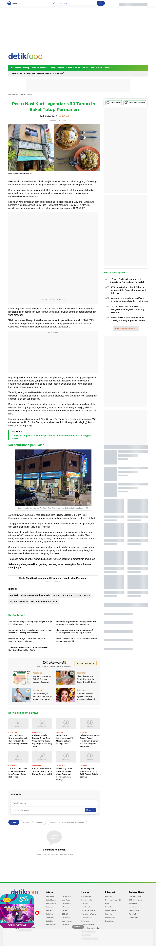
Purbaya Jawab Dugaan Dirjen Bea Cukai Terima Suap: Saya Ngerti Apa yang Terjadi (42, 740)
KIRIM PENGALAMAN (134, 102)
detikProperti (51, 924)
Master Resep (44, 73)
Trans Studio (86, 918)
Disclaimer (109, 921)
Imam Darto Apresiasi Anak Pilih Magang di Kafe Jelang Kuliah (65, 739)
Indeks (107, 67)
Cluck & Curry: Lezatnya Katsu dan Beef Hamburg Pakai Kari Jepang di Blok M (74, 631)
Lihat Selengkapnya (125, 328)
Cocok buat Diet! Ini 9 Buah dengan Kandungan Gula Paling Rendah (127, 309)
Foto (92, 67)
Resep (26, 67)
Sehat (85, 67)
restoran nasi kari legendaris (35, 595)
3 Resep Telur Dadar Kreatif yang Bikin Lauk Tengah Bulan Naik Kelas (18, 772)
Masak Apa (58, 73)
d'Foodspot (29, 73)
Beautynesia (134, 910)
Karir (107, 903)
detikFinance (51, 903)
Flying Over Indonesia (90, 928)
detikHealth (66, 903)
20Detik (65, 914)
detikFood (13, 94)
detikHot (49, 910)
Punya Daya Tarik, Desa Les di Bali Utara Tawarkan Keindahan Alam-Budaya (64, 774)
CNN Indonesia (135, 896)
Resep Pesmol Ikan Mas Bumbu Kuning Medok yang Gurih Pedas (127, 319)
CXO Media (133, 918)
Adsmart (84, 903)
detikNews (50, 896)
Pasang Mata (86, 900)
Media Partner (110, 910)
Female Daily (134, 914)
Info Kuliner (26, 94)
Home (18, 67)
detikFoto (66, 918)
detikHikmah (67, 921)
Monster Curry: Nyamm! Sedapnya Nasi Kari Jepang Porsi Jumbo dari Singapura (76, 622)
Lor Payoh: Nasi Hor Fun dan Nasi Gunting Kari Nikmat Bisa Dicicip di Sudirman (29, 631)
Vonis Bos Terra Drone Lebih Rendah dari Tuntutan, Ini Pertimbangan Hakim (18, 739)
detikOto (49, 921)
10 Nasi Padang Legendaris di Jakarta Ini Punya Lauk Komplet (127, 280)
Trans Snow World (88, 914)
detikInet (49, 907)
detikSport (50, 914)
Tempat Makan (56, 67)
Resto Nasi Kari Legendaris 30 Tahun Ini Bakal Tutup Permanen (53, 578)
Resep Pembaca (39, 67)
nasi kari (14, 595)
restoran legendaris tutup (44, 601)
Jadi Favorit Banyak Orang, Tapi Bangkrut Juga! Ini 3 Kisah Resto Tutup (30, 622)
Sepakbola (50, 918)
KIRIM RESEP (113, 102)
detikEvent (85, 907)
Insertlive (132, 907)
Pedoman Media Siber (114, 900)
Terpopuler (16, 73)
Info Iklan (108, 914)
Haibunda (133, 903)
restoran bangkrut (19, 601)
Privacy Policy (110, 918)
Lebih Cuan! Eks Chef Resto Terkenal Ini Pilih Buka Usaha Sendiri (76, 640)
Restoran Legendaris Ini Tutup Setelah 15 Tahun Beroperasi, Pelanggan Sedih (51, 437)
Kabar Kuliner (73, 67)
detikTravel (66, 896)
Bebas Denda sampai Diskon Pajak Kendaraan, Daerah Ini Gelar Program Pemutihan (90, 740)
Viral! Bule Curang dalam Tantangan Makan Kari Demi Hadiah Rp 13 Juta (28, 648)
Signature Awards (88, 910)
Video (99, 67)
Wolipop (65, 907)
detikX (64, 910)
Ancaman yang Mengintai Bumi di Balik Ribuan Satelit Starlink (89, 772)
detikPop (65, 924)
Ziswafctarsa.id (87, 924)
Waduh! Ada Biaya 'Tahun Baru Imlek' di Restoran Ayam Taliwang (26, 640)
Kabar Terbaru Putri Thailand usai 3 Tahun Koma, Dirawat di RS (42, 771)
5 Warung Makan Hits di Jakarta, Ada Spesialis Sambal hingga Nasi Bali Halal (128, 290)
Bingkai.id (85, 921)
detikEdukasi (51, 900)
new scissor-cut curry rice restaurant (71, 595)
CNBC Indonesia (135, 900)
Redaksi (108, 896)
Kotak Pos (109, 907)
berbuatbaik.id (87, 896)
